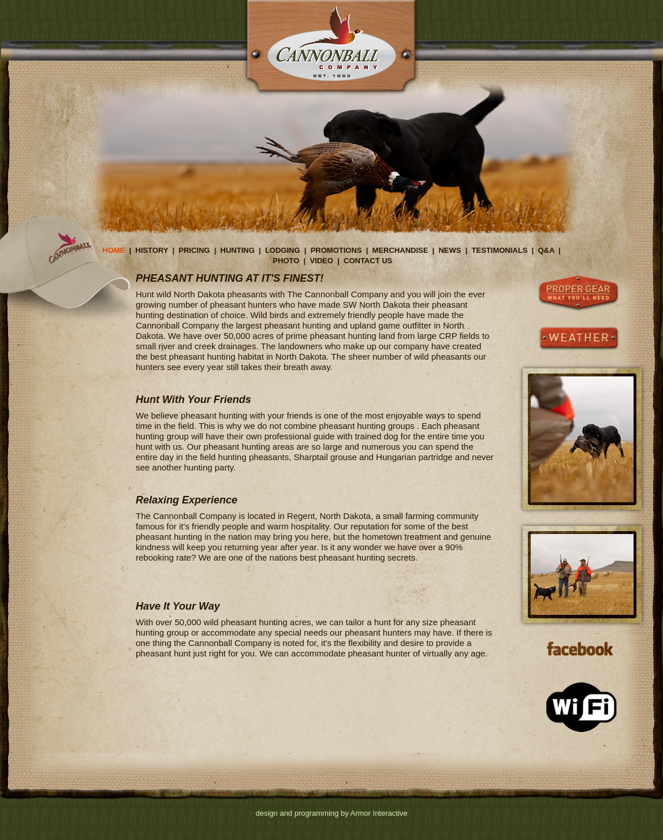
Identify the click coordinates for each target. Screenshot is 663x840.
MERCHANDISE (401, 250)
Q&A (546, 250)
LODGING (282, 250)
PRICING (194, 250)
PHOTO (286, 260)
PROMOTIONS (336, 250)
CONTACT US (368, 260)
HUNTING (238, 250)
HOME (113, 250)
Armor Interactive (379, 813)
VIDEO (321, 260)
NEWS (449, 250)
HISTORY (151, 250)
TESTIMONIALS (500, 250)
